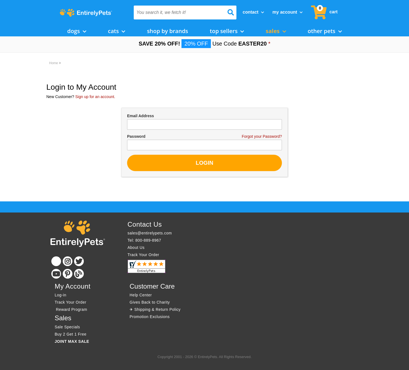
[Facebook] (56, 261)
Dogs (76, 31)
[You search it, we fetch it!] (177, 12)
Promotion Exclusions (150, 316)
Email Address (140, 116)
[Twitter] (79, 261)
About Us (136, 247)
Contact (253, 12)
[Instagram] (67, 261)
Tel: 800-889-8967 (144, 240)
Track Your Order (143, 254)
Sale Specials (67, 327)
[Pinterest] (67, 274)
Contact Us (145, 224)
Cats (116, 31)
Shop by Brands (167, 31)
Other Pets (325, 31)
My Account (287, 12)
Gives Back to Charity (150, 302)
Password (136, 136)
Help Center (141, 295)
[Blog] (79, 274)
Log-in (60, 295)
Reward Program (72, 309)
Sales (276, 31)
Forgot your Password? (262, 136)
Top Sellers (227, 31)
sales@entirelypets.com (150, 233)
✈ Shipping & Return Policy (155, 309)
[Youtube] (56, 274)
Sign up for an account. (95, 96)
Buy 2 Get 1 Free (71, 334)
